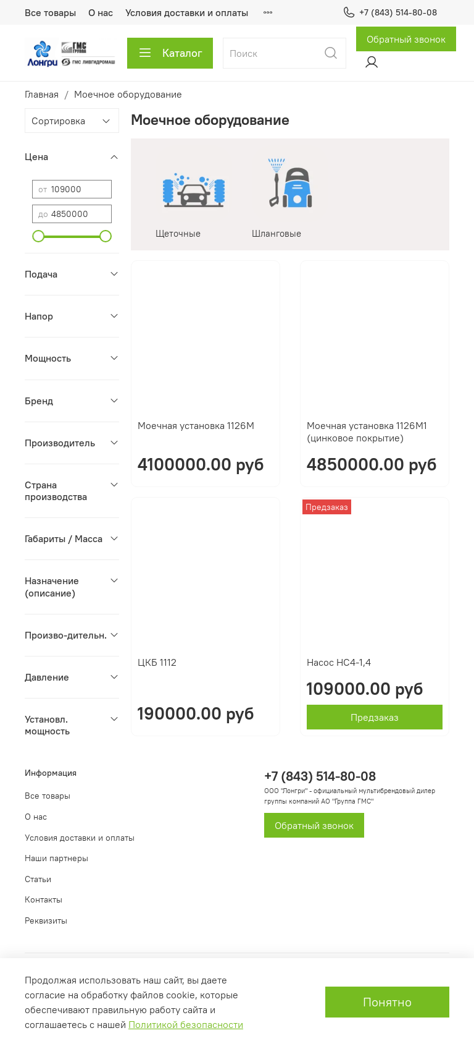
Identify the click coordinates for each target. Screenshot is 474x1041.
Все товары (50, 12)
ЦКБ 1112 (157, 662)
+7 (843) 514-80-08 (390, 12)
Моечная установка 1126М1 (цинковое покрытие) (367, 431)
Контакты (43, 899)
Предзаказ (375, 717)
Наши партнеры (56, 858)
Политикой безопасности (185, 1024)
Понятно (387, 1001)
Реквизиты (46, 920)
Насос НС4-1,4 (339, 662)
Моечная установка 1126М (196, 425)
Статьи (38, 879)
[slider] (38, 236)
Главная (42, 94)
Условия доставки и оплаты (186, 12)
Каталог (170, 53)
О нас (100, 12)
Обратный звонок (406, 39)
